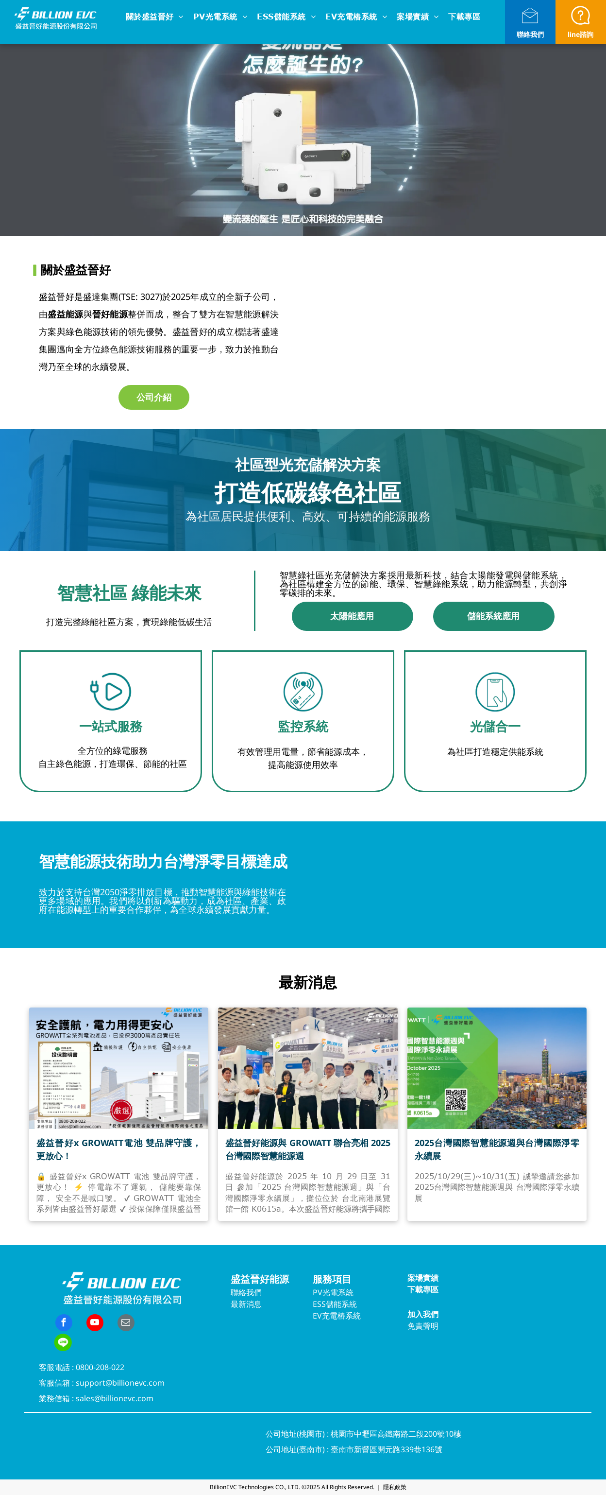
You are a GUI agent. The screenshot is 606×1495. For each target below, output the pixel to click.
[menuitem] (154, 17)
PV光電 (325, 1292)
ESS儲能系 (331, 1304)
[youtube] (94, 1324)
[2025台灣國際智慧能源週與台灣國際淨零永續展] (497, 1068)
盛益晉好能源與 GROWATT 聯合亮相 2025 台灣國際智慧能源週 (307, 1149)
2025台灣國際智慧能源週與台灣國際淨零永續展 (497, 1149)
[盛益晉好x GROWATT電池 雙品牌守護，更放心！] (118, 1068)
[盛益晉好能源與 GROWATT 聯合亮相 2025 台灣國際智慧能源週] (307, 1068)
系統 (346, 1292)
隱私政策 (394, 1487)
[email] (126, 1324)
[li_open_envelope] (530, 24)
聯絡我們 (530, 34)
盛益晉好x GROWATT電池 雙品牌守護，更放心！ (118, 1149)
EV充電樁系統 (337, 1315)
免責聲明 (422, 1326)
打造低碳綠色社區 (308, 492)
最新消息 (246, 1304)
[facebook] (63, 1324)
